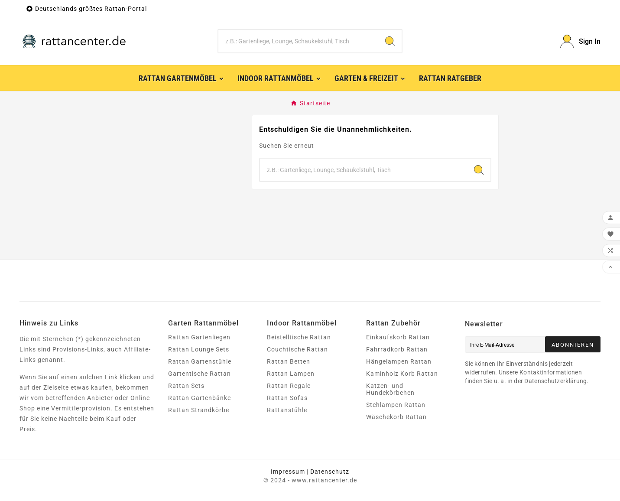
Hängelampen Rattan (399, 361)
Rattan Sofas (287, 397)
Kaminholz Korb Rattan (402, 373)
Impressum (288, 471)
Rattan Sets (186, 385)
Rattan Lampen (291, 373)
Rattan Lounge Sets (198, 349)
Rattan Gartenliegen (199, 337)
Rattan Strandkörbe (198, 410)
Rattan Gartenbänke (199, 397)
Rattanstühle (287, 410)
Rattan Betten (288, 361)
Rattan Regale (289, 385)
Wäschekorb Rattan (396, 416)
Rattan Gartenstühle (199, 361)
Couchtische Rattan (297, 349)
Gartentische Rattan (199, 373)
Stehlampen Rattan (395, 404)
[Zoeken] (298, 41)
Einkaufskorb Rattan (398, 337)
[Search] (390, 41)
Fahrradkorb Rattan (397, 349)
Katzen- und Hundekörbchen (390, 389)
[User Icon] (580, 41)
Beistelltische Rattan (299, 337)
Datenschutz (329, 471)
